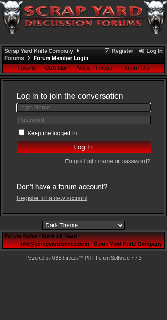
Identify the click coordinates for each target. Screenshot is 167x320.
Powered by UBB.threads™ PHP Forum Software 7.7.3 (83, 257)
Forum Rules (21, 236)
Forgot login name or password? (107, 161)
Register (118, 51)
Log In (150, 51)
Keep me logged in (52, 133)
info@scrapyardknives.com (54, 244)
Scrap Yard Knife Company (38, 51)
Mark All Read (59, 236)
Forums (14, 58)
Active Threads (94, 68)
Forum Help (136, 68)
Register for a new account (52, 198)
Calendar (56, 68)
